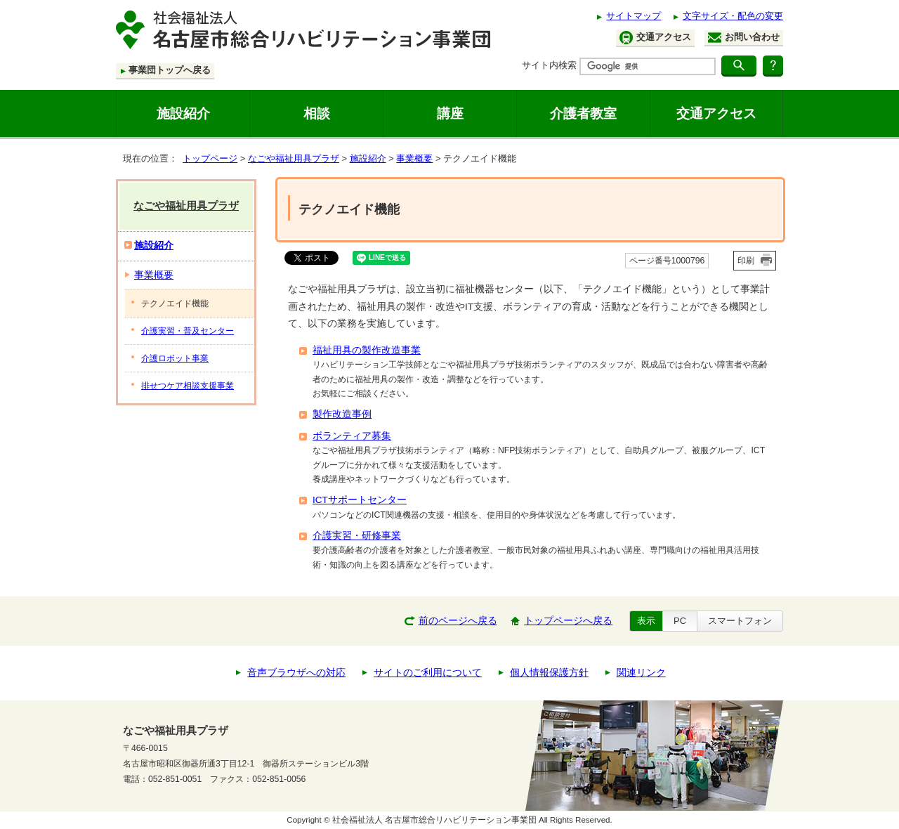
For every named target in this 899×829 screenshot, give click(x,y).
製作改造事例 (342, 414)
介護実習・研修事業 (357, 535)
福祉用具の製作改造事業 (367, 350)
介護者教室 (583, 113)
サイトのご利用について (428, 672)
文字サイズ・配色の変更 (733, 16)
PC (680, 620)
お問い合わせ (744, 37)
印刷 (745, 261)
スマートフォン (740, 620)
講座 (450, 113)
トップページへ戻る (568, 620)
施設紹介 (183, 113)
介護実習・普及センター (187, 331)
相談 (316, 113)
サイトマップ (633, 16)
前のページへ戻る (458, 620)
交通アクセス (655, 37)
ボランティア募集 (352, 436)
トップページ (210, 158)
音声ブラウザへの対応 (296, 672)
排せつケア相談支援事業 (187, 386)
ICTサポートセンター (360, 500)
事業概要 (414, 158)
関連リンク (641, 672)
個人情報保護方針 (549, 672)
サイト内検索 (549, 65)
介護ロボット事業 (175, 358)
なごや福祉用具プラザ (293, 158)
